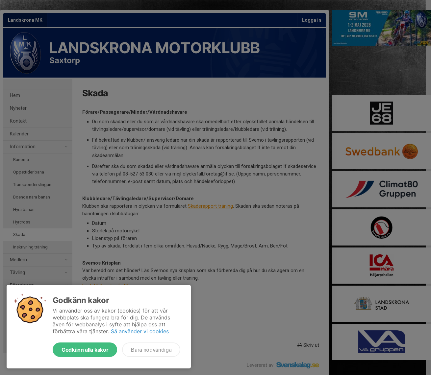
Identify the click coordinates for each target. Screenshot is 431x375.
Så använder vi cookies (140, 331)
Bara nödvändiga (151, 349)
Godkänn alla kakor (85, 349)
